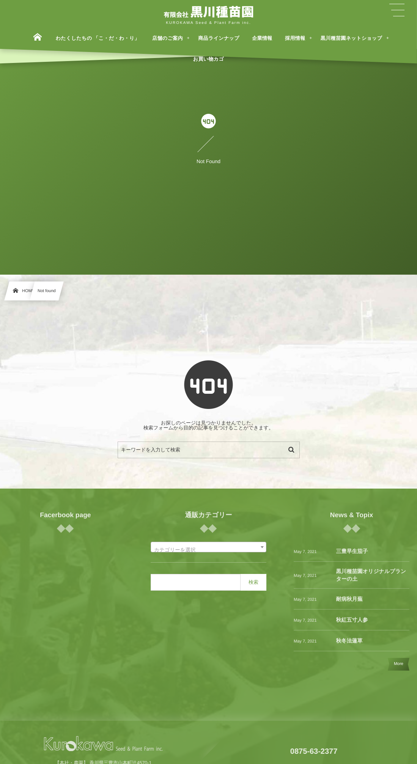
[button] (397, 10)
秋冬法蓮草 (349, 644)
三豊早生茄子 (352, 555)
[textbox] (208, 550)
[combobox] (208, 547)
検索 (253, 582)
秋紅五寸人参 (352, 624)
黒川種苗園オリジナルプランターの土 (371, 579)
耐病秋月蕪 (349, 603)
